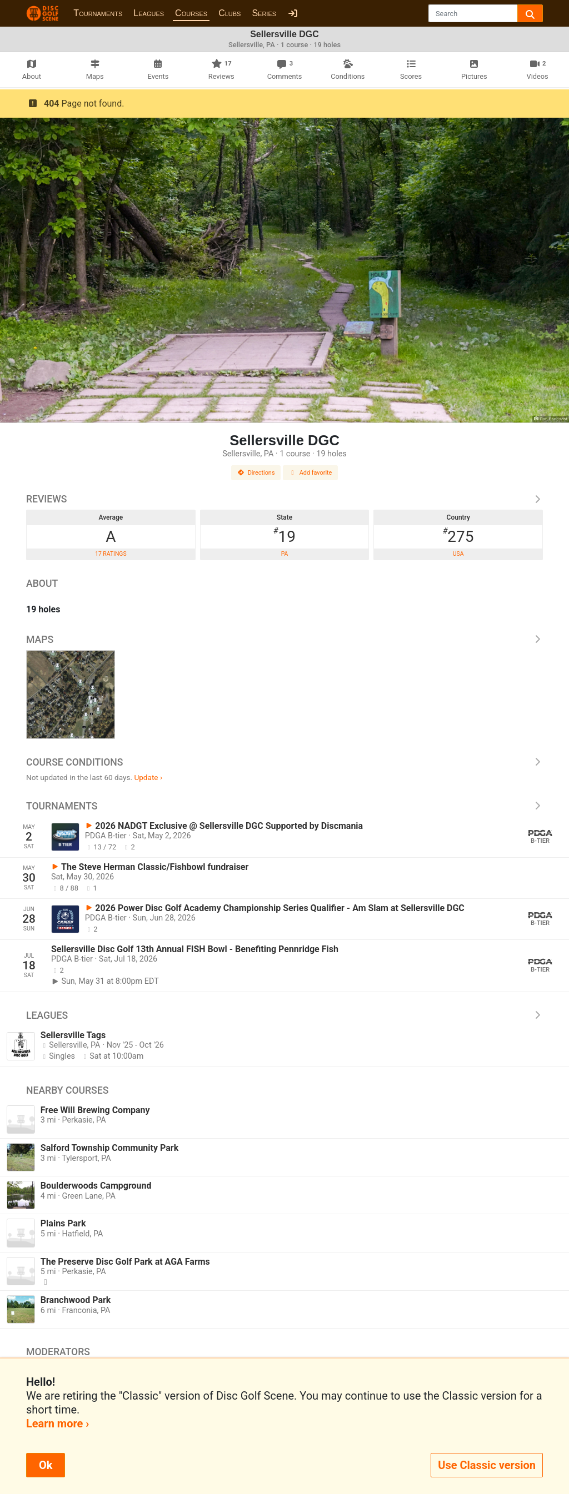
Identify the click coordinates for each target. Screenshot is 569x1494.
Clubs (229, 13)
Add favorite (310, 472)
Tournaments (97, 13)
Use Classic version (487, 1465)
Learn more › (57, 1423)
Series (264, 13)
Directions (256, 472)
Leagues (148, 13)
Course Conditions (284, 762)
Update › (148, 777)
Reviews (284, 499)
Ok (45, 1465)
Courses (191, 13)
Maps (284, 639)
